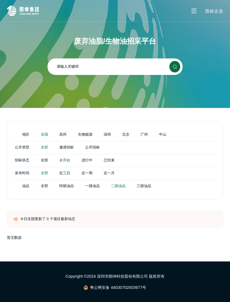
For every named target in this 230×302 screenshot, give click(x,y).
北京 (125, 135)
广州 (144, 135)
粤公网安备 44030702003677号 (118, 287)
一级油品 (92, 186)
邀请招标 (66, 147)
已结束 (109, 160)
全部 (44, 147)
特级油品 (66, 186)
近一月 (109, 173)
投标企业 (214, 11)
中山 (162, 135)
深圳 (107, 135)
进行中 (87, 160)
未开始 (64, 160)
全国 (44, 135)
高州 (63, 135)
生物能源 (85, 135)
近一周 (87, 173)
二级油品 (118, 186)
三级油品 (144, 186)
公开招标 (92, 147)
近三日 (64, 173)
